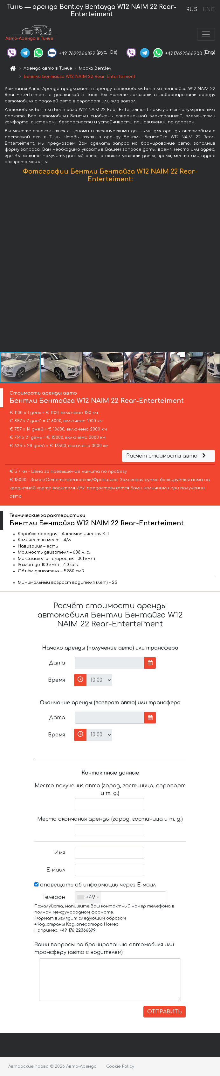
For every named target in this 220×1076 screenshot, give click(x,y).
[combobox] (88, 897)
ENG (208, 9)
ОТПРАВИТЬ (164, 1012)
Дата (57, 663)
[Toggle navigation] (206, 34)
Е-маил (55, 870)
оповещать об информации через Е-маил (95, 885)
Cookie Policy (120, 1066)
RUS (191, 9)
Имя (59, 853)
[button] (214, 269)
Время (56, 680)
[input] (109, 663)
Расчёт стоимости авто (167, 456)
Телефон (53, 897)
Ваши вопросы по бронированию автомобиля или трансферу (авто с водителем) (104, 948)
